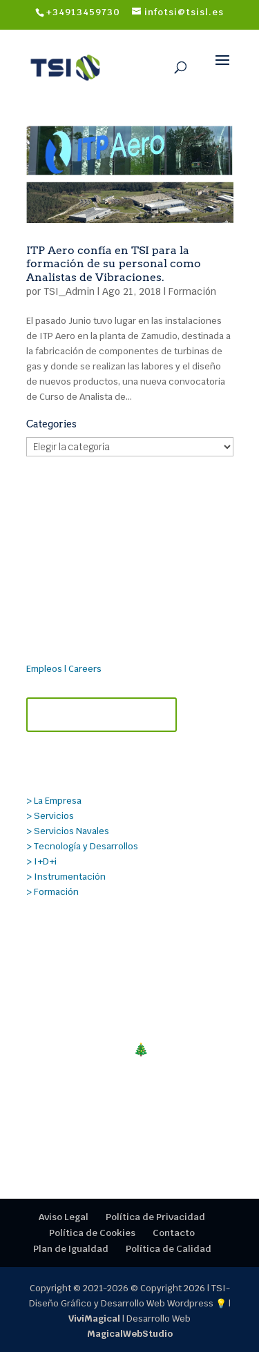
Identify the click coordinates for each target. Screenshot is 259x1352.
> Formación (52, 892)
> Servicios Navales (67, 831)
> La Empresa (53, 801)
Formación (192, 291)
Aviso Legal (63, 1217)
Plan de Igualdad (70, 1249)
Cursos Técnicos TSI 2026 (105, 1115)
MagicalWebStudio (130, 1334)
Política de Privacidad (155, 1217)
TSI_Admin (69, 291)
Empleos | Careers (64, 669)
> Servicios (50, 816)
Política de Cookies (92, 1233)
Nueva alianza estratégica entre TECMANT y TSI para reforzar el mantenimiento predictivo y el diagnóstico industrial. (124, 991)
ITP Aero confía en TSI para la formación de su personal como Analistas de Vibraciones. (113, 263)
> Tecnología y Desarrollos (82, 846)
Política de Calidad (168, 1249)
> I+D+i (41, 861)
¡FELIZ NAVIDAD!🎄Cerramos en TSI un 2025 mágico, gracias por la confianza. (129, 1064)
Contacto (174, 1233)
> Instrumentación (66, 876)
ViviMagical (94, 1318)
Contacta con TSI (101, 715)
